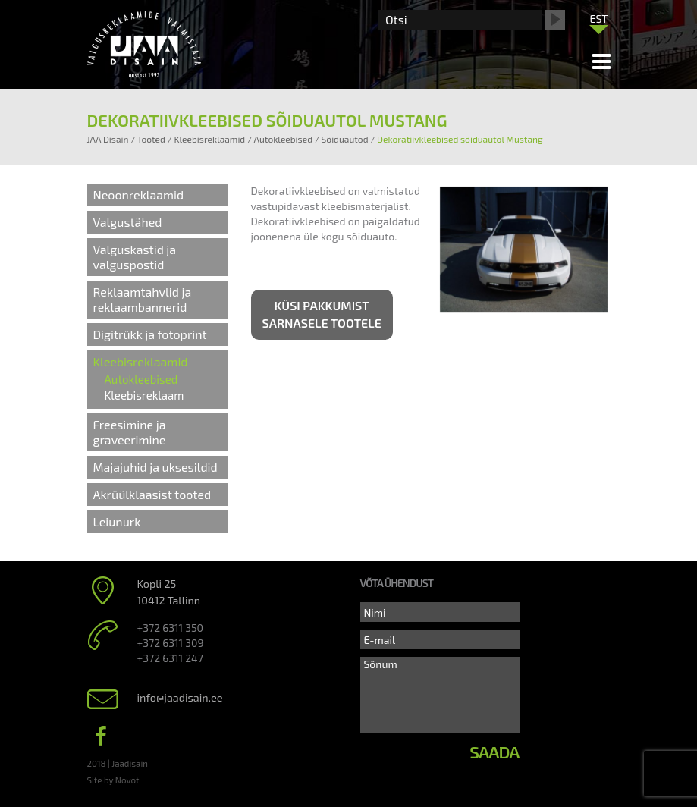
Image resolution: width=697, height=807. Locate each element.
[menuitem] (599, 18)
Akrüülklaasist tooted (152, 494)
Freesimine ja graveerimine (129, 432)
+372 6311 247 (170, 658)
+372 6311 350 (170, 627)
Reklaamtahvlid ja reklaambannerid (142, 299)
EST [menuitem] (599, 18)
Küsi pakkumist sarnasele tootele (321, 314)
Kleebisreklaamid (140, 361)
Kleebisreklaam (144, 395)
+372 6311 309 (170, 642)
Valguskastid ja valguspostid (135, 257)
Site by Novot (113, 779)
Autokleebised (141, 379)
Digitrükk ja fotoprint (150, 334)
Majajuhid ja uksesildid (155, 467)
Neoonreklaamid (138, 194)
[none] (599, 22)
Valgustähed (127, 222)
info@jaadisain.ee (180, 697)
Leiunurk (117, 521)
